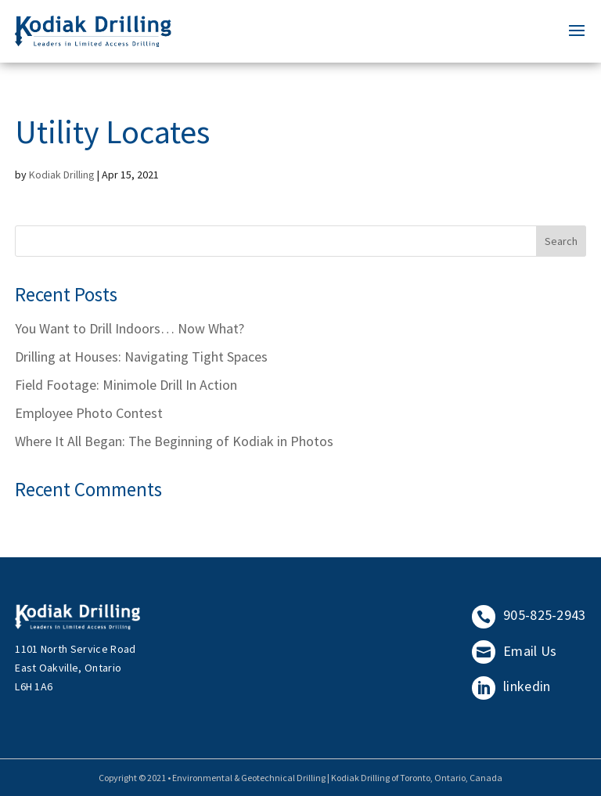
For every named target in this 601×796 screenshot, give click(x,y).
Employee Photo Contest (89, 413)
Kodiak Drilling (62, 174)
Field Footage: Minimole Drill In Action (126, 385)
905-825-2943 (529, 615)
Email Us (514, 651)
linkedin (511, 686)
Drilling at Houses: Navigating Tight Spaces (141, 357)
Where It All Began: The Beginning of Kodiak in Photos (174, 441)
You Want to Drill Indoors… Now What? (129, 328)
